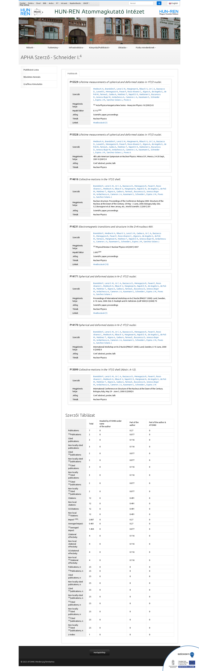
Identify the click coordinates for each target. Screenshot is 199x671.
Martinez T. (122, 94)
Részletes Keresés (31, 77)
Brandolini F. (110, 89)
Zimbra (31, 3)
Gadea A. (112, 94)
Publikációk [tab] (72, 73)
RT (57, 3)
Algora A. (146, 92)
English (173, 3)
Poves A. (127, 100)
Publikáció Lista (31, 70)
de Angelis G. (157, 92)
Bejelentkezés (75, 3)
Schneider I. (140, 194)
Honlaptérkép (99, 652)
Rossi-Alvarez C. (135, 92)
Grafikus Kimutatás (32, 84)
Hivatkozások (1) (100, 123)
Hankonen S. (144, 94)
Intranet (64, 3)
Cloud (38, 3)
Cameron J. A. (132, 97)
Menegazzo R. (112, 92)
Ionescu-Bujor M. (103, 97)
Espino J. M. (100, 100)
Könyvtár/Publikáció (99, 47)
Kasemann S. (144, 97)
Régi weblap (24, 5)
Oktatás (122, 47)
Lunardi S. (100, 92)
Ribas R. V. (143, 89)
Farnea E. (104, 94)
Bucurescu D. (140, 191)
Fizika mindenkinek (146, 47)
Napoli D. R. (133, 94)
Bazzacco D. (128, 186)
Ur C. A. (152, 89)
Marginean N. (132, 89)
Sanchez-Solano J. (115, 100)
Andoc (51, 3)
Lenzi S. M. (121, 89)
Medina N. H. (98, 89)
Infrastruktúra (76, 47)
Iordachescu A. (118, 97)
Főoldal (22, 3)
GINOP (85, 3)
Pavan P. (122, 92)
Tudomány (53, 47)
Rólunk (30, 47)
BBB (44, 3)
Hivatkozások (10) (100, 264)
